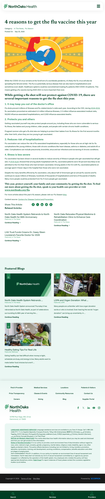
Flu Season (29, 28)
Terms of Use (26, 479)
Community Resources (64, 393)
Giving (40, 399)
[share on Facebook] (33, 204)
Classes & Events (40, 393)
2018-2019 (95, 108)
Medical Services (40, 387)
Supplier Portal (88, 399)
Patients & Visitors (88, 387)
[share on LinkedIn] (42, 204)
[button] (97, 6)
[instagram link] (99, 408)
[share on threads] (50, 204)
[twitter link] (83, 408)
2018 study (14, 161)
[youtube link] (94, 408)
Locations (64, 387)
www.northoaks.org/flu (17, 190)
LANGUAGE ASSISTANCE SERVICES (23, 430)
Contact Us (88, 393)
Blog (64, 399)
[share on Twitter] (37, 204)
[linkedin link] (88, 408)
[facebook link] (78, 408)
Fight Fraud (37, 460)
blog (64, 194)
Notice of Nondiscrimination (21, 443)
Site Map (36, 479)
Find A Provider (17, 387)
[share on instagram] (46, 204)
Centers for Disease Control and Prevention (35, 199)
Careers (17, 399)
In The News (18, 28)
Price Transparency (16, 393)
